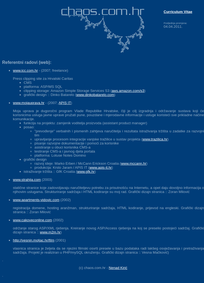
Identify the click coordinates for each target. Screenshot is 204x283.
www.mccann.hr (133, 163)
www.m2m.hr (50, 232)
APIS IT (65, 103)
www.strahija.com (27, 180)
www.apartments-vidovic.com (36, 200)
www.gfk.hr (86, 172)
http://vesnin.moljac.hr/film (33, 240)
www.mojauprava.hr (28, 103)
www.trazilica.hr (155, 139)
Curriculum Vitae (178, 12)
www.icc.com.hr (25, 70)
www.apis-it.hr (100, 167)
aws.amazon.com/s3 (128, 91)
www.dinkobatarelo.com (95, 95)
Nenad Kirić (118, 268)
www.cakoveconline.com (32, 220)
